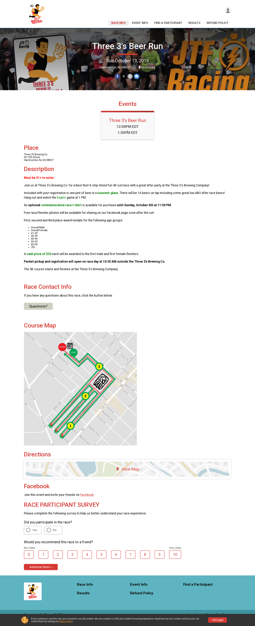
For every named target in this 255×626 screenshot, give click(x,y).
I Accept (217, 620)
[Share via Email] (129, 76)
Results (194, 23)
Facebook (87, 500)
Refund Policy (217, 23)
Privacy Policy (66, 621)
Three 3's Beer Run (127, 46)
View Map (127, 474)
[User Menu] (228, 10)
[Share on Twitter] (123, 76)
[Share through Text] (136, 76)
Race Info (118, 23)
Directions (148, 67)
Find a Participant (168, 23)
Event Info (140, 23)
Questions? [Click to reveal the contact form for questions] (38, 311)
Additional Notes (40, 572)
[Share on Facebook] (117, 76)
